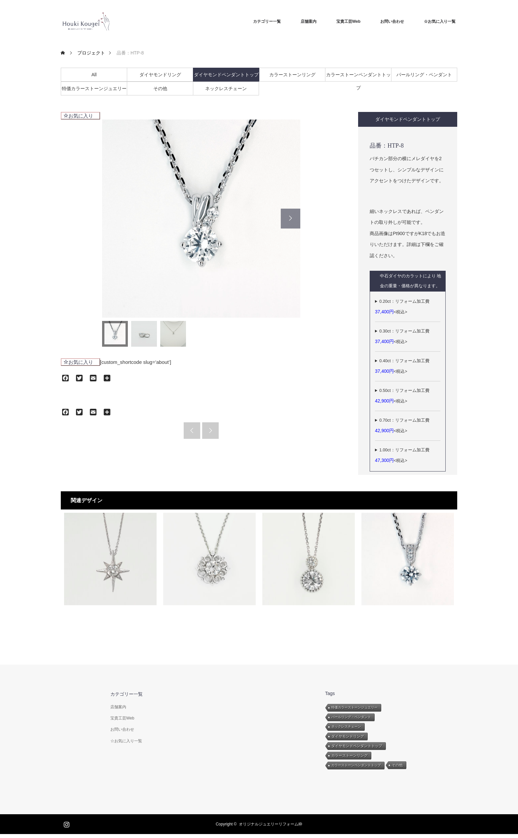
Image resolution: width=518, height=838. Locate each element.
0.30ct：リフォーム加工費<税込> (402, 336)
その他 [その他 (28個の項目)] (397, 765)
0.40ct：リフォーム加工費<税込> (402, 366)
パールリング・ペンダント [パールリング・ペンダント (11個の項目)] (351, 717)
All (94, 74)
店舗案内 (308, 21)
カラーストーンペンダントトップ (358, 76)
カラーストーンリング (292, 74)
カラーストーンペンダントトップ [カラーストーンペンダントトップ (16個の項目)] (356, 765)
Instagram (66, 823)
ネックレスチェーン (226, 88)
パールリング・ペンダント (424, 74)
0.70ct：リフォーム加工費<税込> (402, 425)
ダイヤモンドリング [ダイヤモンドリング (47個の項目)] (347, 736)
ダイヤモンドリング (160, 74)
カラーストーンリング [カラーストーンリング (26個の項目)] (349, 755)
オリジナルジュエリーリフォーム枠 (270, 824)
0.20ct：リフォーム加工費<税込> (402, 306)
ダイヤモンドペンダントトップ (226, 74)
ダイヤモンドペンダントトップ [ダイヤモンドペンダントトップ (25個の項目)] (356, 746)
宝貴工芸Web (348, 21)
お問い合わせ (392, 21)
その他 (160, 88)
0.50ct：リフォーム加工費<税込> (402, 395)
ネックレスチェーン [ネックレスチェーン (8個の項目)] (346, 726)
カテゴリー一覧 (267, 21)
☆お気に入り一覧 (440, 21)
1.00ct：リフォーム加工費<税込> (402, 455)
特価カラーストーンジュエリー (94, 88)
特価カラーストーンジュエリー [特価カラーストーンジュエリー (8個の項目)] (354, 707)
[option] (201, 219)
